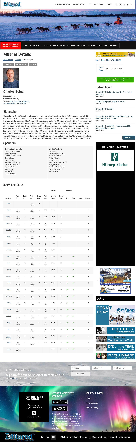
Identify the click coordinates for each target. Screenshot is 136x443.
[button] (99, 158)
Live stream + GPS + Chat (11, 46)
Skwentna (8, 216)
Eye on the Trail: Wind (104, 109)
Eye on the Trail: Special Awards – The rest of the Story (114, 93)
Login (109, 4)
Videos (62, 45)
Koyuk (8, 322)
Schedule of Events (95, 45)
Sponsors (47, 45)
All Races (33, 64)
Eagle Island (9, 296)
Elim (9, 329)
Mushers (18, 60)
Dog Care (27, 45)
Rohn (8, 236)
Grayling (9, 289)
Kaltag (8, 302)
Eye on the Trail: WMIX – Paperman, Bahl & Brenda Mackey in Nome (113, 127)
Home (88, 398)
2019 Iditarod (8, 60)
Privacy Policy (92, 407)
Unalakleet (8, 309)
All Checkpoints (21, 64)
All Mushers (8, 64)
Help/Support (92, 403)
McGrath (9, 249)
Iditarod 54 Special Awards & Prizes (110, 101)
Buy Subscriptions (62, 4)
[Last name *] (101, 368)
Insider (55, 45)
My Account (99, 4)
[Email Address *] (122, 368)
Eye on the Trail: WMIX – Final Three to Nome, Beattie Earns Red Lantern (114, 117)
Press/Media (113, 45)
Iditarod (9, 269)
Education (71, 45)
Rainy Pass (8, 230)
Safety (8, 342)
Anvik (8, 283)
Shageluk (8, 276)
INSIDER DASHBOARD (10, 44)
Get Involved (81, 45)
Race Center (37, 45)
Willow (8, 203)
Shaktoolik (8, 316)
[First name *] (80, 368)
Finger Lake (9, 223)
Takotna (9, 256)
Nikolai (8, 243)
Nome (8, 349)
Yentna (8, 210)
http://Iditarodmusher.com (19, 101)
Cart (89, 4)
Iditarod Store (79, 4)
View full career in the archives (14, 104)
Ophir (8, 263)
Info (105, 45)
